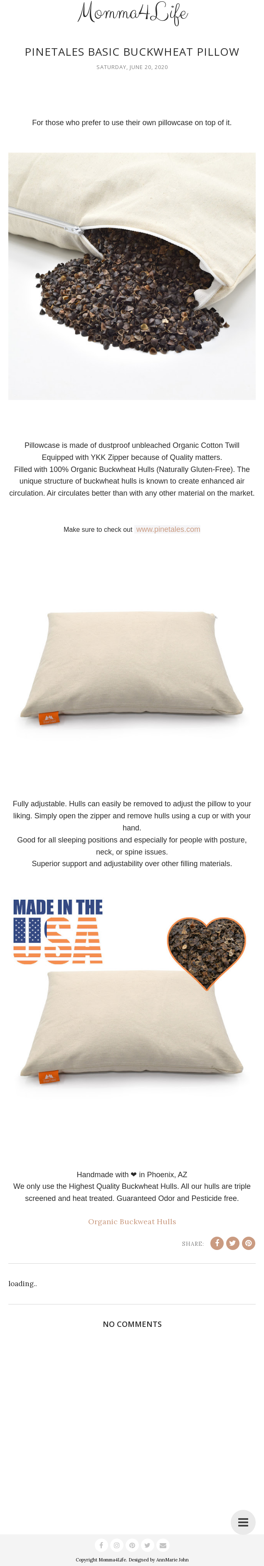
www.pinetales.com (168, 529)
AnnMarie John (172, 1560)
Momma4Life (112, 1560)
